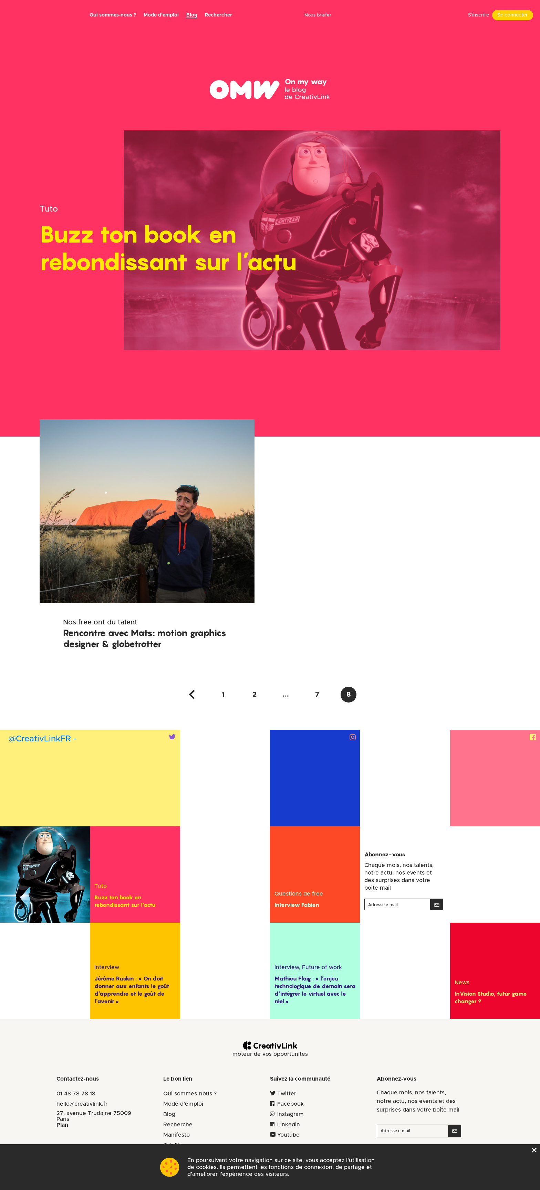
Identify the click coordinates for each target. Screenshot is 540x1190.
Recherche (178, 1124)
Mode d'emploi (183, 1104)
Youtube (288, 1135)
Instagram (290, 1114)
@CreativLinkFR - (42, 739)
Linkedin (288, 1124)
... (286, 694)
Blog (191, 15)
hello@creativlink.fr (81, 1104)
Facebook (290, 1104)
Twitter (286, 1093)
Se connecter (512, 15)
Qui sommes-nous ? (113, 15)
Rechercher (218, 15)
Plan (62, 1125)
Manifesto (176, 1135)
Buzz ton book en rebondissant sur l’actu (168, 248)
